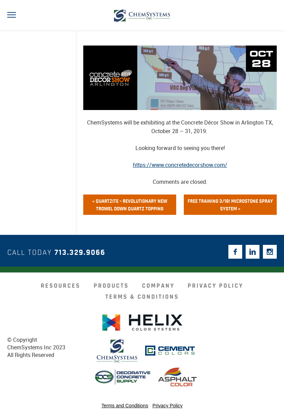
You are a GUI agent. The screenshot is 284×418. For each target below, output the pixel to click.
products (111, 286)
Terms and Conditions (125, 405)
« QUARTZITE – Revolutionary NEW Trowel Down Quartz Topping (129, 205)
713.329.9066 (80, 253)
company (158, 286)
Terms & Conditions (142, 297)
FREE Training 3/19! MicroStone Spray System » (230, 205)
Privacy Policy (215, 286)
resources (61, 286)
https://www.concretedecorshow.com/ (180, 165)
